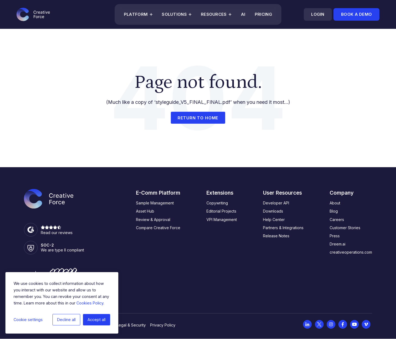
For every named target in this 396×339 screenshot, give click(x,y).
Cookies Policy (89, 303)
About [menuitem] (335, 203)
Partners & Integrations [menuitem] (283, 227)
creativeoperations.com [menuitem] (351, 252)
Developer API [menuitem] (276, 203)
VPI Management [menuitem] (221, 219)
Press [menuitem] (335, 236)
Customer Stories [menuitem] (345, 227)
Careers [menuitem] (337, 219)
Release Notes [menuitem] (276, 236)
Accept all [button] (97, 319)
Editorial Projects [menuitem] (221, 211)
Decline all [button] (66, 319)
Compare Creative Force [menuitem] (158, 227)
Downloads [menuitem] (273, 211)
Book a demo (356, 14)
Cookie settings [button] (28, 319)
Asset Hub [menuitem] (145, 211)
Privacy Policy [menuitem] (162, 325)
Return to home (198, 117)
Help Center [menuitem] (274, 219)
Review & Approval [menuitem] (153, 219)
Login (317, 14)
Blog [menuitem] (334, 211)
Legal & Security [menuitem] (131, 325)
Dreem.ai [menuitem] (337, 244)
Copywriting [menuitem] (217, 203)
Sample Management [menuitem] (155, 203)
